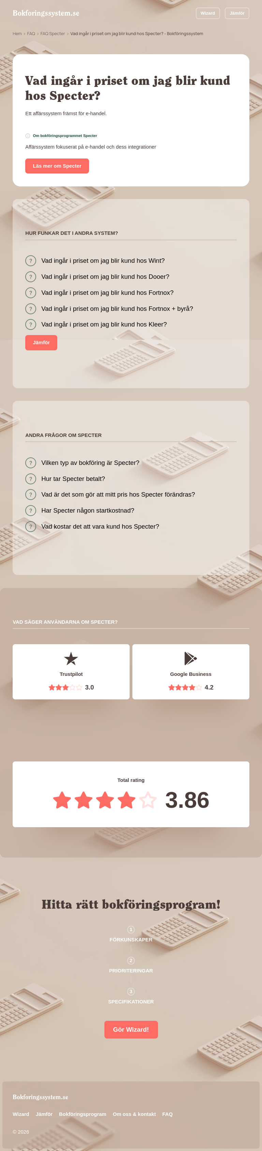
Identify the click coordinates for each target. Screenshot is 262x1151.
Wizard (208, 13)
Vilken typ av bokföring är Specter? (90, 462)
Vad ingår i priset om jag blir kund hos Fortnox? (107, 292)
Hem (17, 33)
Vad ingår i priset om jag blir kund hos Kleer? (104, 324)
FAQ (31, 33)
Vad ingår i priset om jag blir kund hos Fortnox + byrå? (117, 308)
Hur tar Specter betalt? (73, 478)
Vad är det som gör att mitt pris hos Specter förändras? (118, 494)
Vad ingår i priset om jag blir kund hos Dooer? (105, 276)
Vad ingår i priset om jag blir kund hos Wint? (103, 260)
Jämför (237, 13)
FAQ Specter (53, 33)
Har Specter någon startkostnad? (87, 510)
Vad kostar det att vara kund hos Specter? (100, 526)
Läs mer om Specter (57, 166)
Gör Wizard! (131, 1029)
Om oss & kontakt (134, 1114)
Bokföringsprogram (82, 1114)
